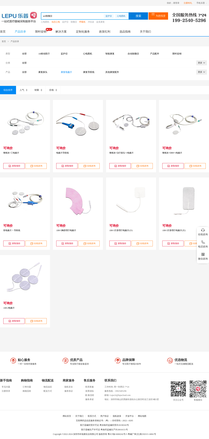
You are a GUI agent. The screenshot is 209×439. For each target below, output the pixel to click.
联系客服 (89, 387)
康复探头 (42, 72)
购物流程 (27, 391)
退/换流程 (89, 395)
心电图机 (121, 16)
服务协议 (68, 391)
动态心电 (56, 22)
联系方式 (92, 416)
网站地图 (142, 416)
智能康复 (109, 53)
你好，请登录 (173, 3)
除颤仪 (74, 22)
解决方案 (61, 31)
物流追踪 (48, 387)
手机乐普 (201, 3)
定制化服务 (83, 31)
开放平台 (129, 416)
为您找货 (158, 16)
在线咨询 (36, 166)
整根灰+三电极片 (11, 153)
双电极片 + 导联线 (11, 230)
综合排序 (8, 90)
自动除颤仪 (133, 53)
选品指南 (125, 31)
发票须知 (89, 391)
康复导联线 (88, 72)
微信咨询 (203, 255)
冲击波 (91, 22)
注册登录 (6, 391)
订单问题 (27, 387)
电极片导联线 (62, 153)
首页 (3, 31)
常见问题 (6, 387)
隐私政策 (117, 416)
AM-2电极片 (9, 308)
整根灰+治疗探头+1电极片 (121, 153)
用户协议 (104, 416)
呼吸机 (82, 22)
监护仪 (109, 16)
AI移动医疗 (44, 53)
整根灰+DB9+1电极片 (172, 153)
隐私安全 (68, 387)
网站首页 (67, 416)
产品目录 (20, 31)
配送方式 (48, 391)
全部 (24, 53)
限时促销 (40, 31)
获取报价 (14, 166)
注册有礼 (188, 3)
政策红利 (104, 31)
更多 (201, 63)
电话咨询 (203, 243)
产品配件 (154, 53)
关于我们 (145, 31)
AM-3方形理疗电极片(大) (173, 230)
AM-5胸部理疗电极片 (66, 230)
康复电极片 (66, 72)
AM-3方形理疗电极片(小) (121, 230)
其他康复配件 (112, 72)
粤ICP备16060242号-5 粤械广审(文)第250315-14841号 (132, 434)
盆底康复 (100, 22)
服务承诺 (89, 399)
